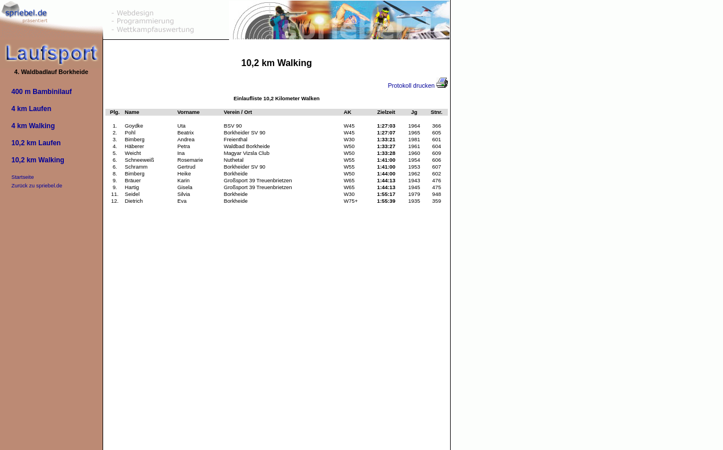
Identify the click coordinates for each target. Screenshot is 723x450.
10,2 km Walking (37, 160)
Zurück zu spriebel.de (36, 186)
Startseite (22, 177)
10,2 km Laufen (36, 143)
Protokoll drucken (418, 85)
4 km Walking (33, 126)
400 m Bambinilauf (41, 92)
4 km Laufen (31, 109)
